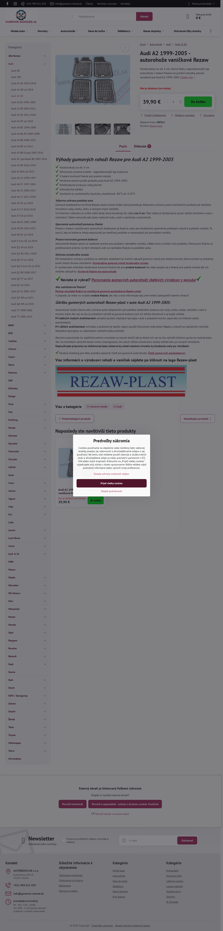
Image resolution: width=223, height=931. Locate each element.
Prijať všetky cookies (111, 483)
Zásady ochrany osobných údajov (111, 473)
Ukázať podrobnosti (111, 491)
